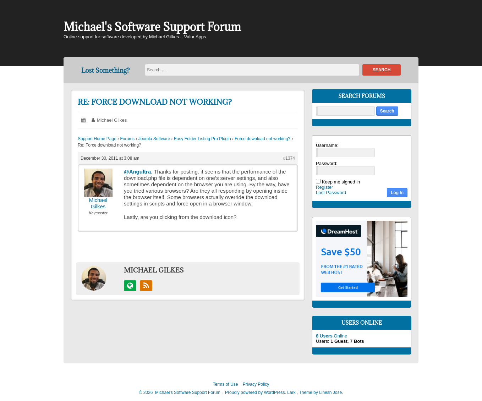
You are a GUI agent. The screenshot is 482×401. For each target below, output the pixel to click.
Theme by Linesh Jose (321, 392)
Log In (397, 192)
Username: (327, 145)
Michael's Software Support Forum (152, 27)
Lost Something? (105, 70)
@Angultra (137, 172)
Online (331, 336)
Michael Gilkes (112, 120)
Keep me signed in (341, 182)
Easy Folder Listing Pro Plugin (202, 138)
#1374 (289, 158)
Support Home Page (97, 138)
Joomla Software (154, 138)
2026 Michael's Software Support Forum (181, 392)
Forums (127, 138)
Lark (292, 392)
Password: (327, 163)
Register (324, 187)
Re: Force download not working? (155, 102)
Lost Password (331, 192)
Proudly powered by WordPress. (255, 392)
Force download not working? (262, 138)
